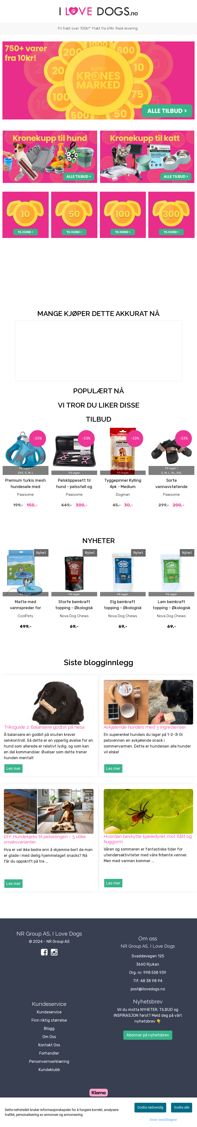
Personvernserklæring (49, 1061)
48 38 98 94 (151, 980)
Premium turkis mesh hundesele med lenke (25, 486)
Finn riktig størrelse (49, 1020)
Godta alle (181, 1107)
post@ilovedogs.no (148, 989)
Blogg (49, 1028)
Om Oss (49, 1036)
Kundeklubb (49, 1069)
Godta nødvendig (150, 1107)
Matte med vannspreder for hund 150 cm (25, 607)
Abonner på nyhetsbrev (147, 1035)
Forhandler (49, 1053)
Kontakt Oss (49, 1045)
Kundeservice (49, 1012)
